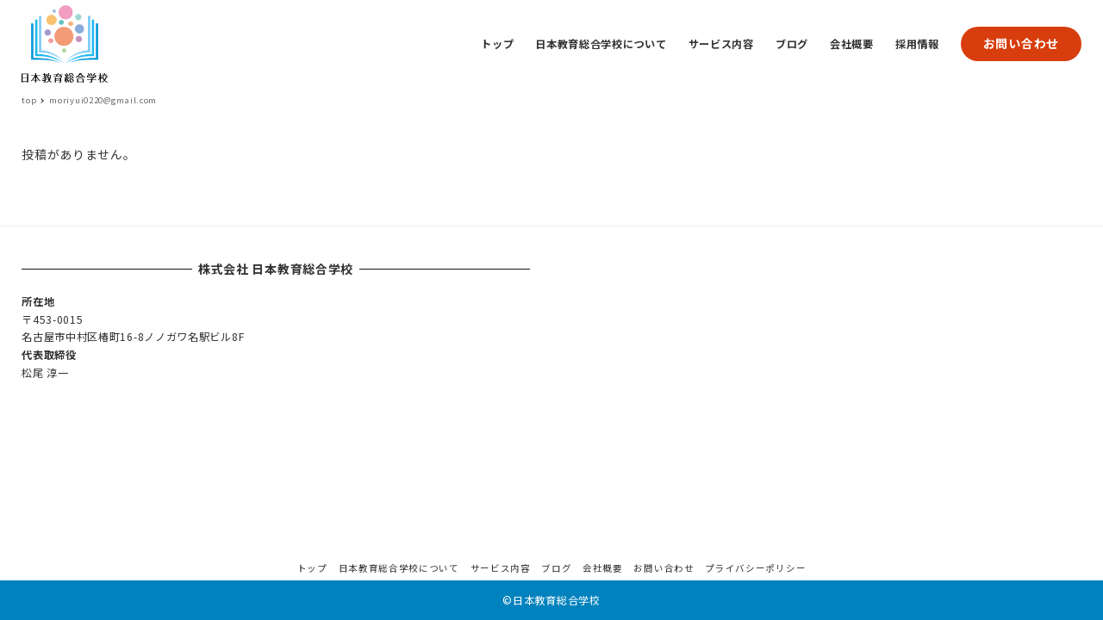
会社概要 (603, 567)
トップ (312, 567)
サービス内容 (500, 567)
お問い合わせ (1021, 43)
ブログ (556, 567)
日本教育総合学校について (399, 567)
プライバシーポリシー (755, 567)
